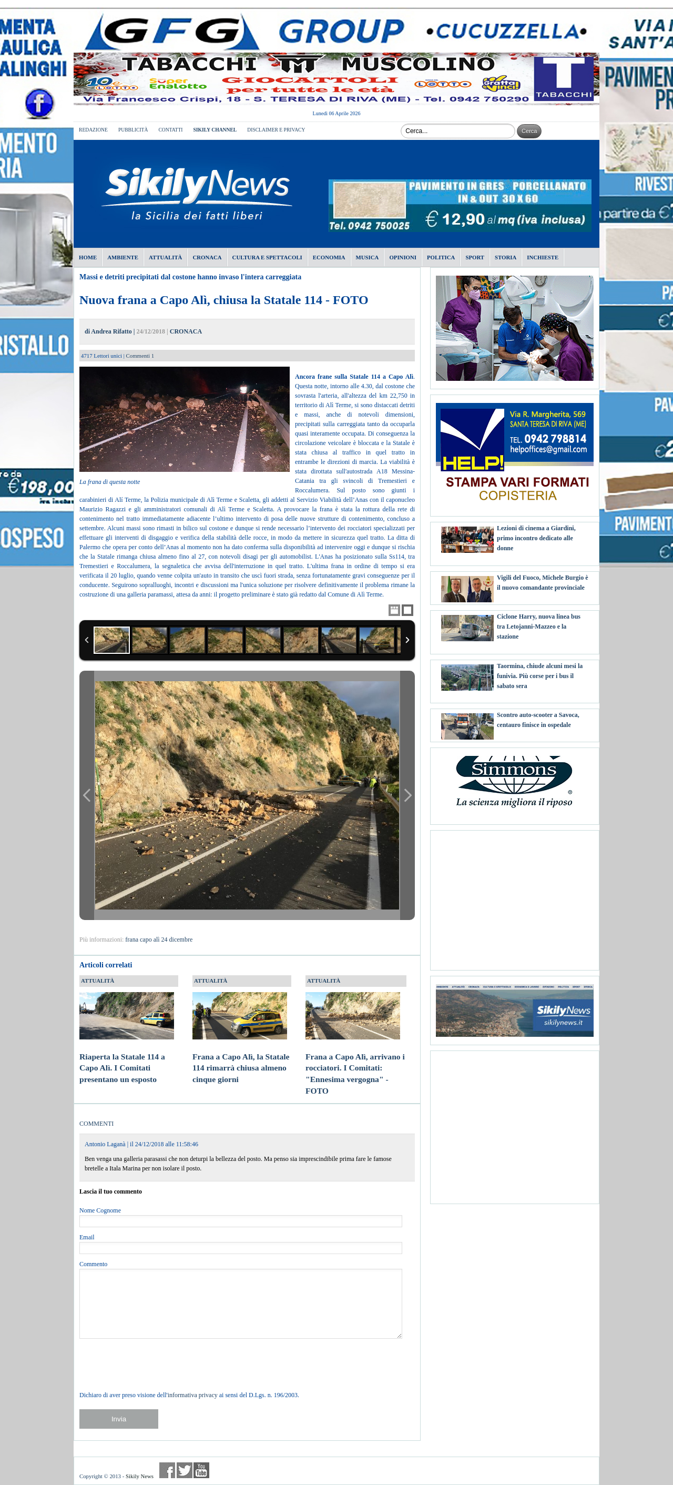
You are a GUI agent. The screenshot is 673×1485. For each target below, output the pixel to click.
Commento (93, 1264)
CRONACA (186, 331)
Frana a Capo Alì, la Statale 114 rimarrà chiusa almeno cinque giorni (241, 1058)
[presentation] (159, 1364)
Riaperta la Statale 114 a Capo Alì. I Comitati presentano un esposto (126, 1058)
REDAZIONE (93, 130)
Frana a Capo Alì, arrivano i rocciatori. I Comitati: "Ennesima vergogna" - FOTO (355, 1063)
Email (87, 1237)
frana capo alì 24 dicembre (158, 939)
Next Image (407, 795)
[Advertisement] (515, 896)
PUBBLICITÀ (133, 130)
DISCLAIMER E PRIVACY (276, 130)
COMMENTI (96, 1123)
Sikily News (140, 1476)
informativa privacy (193, 1395)
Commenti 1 (140, 355)
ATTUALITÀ (97, 980)
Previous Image (86, 795)
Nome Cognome (100, 1210)
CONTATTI (170, 130)
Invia (118, 1419)
